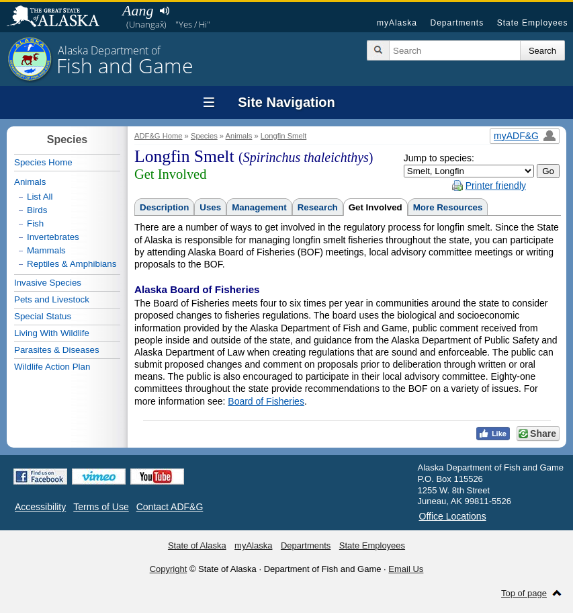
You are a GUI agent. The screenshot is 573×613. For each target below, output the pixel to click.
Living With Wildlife (51, 333)
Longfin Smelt (283, 136)
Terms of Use (100, 506)
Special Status (42, 316)
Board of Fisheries (266, 401)
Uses (210, 207)
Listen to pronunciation (164, 10)
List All (40, 197)
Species (204, 136)
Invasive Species (47, 283)
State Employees (532, 23)
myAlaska (397, 23)
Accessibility (40, 506)
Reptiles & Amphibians (71, 264)
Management (259, 207)
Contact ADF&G (170, 506)
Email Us (405, 569)
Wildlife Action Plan (52, 367)
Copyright (168, 569)
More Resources (448, 207)
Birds (37, 210)
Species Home (43, 162)
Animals (239, 136)
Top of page (524, 593)
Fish (35, 223)
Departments (457, 23)
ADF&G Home (158, 136)
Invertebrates (53, 237)
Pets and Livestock (51, 299)
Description (164, 207)
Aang (137, 10)
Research (318, 207)
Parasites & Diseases (56, 350)
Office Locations (452, 516)
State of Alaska (60, 17)
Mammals (46, 250)
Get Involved (375, 207)
